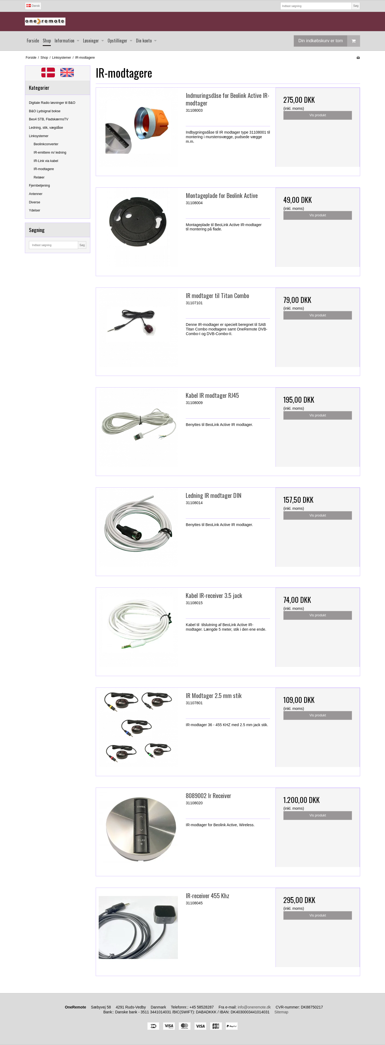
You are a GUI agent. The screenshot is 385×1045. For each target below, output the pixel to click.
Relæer (39, 177)
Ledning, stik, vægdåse (46, 128)
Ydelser (34, 210)
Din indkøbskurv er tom (329, 41)
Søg (355, 5)
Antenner (35, 194)
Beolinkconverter (46, 144)
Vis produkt (318, 115)
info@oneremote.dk (254, 1007)
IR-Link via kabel (46, 161)
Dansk (33, 5)
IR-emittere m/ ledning (50, 152)
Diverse (34, 202)
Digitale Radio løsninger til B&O (52, 103)
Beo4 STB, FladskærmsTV (48, 119)
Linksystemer (38, 136)
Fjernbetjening (39, 185)
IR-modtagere (44, 169)
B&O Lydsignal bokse (45, 111)
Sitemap (281, 1012)
